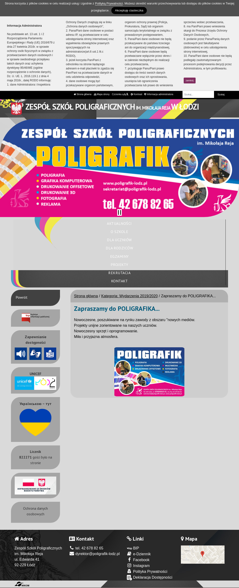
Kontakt (119, 281)
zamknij (189, 80)
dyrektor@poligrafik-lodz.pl (94, 554)
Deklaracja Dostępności (149, 577)
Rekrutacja (119, 272)
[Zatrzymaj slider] (119, 212)
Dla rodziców (119, 248)
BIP (133, 548)
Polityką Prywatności (109, 3)
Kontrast (136, 94)
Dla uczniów (119, 239)
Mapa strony (102, 94)
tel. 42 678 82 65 (86, 548)
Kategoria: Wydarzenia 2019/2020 (129, 296)
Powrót (22, 297)
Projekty (119, 264)
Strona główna (82, 94)
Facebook (138, 559)
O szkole (119, 231)
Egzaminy (119, 256)
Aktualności (119, 223)
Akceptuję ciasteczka (129, 10)
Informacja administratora (158, 94)
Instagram (138, 565)
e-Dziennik (139, 554)
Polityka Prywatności (147, 571)
